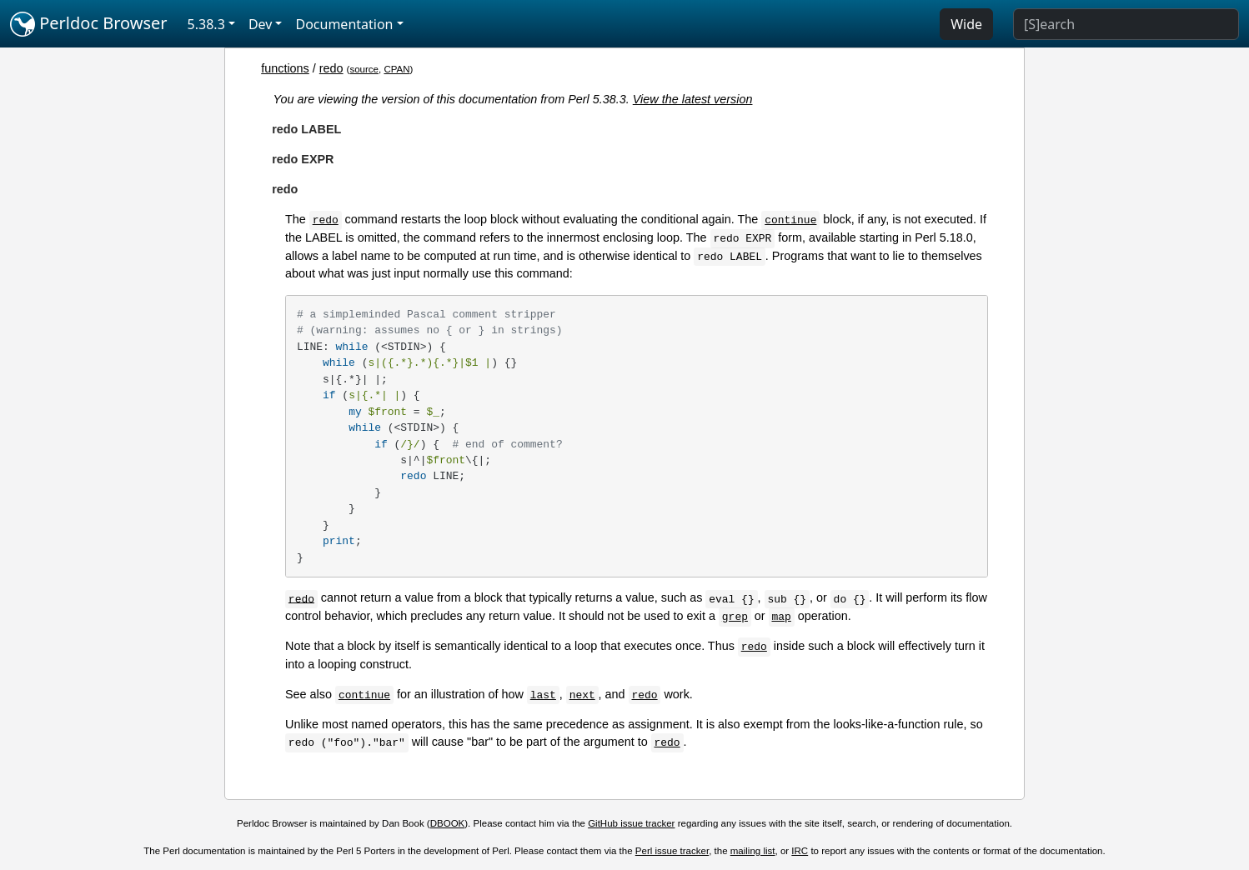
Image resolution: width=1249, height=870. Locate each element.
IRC (799, 851)
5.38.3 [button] (206, 24)
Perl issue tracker (672, 851)
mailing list (752, 851)
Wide (966, 24)
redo (331, 68)
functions (285, 68)
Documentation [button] (344, 24)
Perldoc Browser (89, 24)
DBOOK (447, 823)
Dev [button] (260, 24)
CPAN (396, 69)
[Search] (1126, 24)
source (364, 69)
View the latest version (693, 99)
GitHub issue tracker (631, 823)
